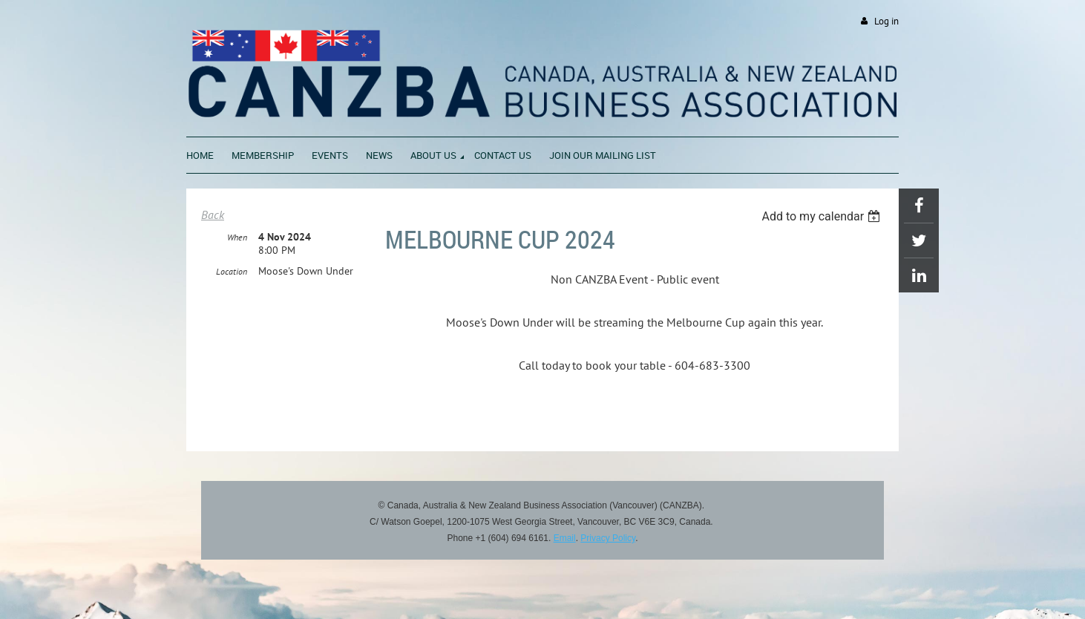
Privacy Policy (607, 538)
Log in (886, 21)
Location (231, 271)
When (237, 237)
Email (565, 538)
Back (212, 214)
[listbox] (822, 216)
